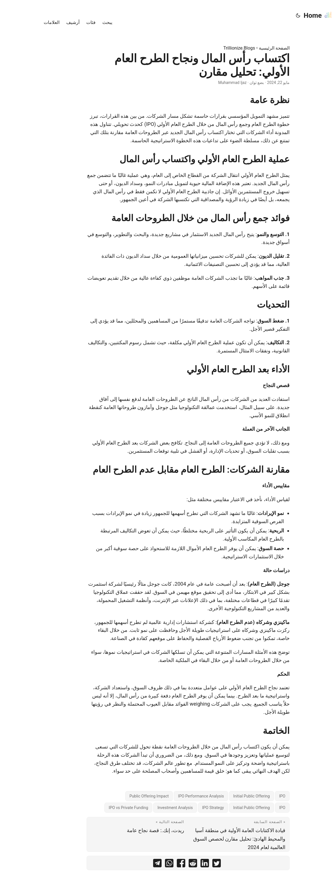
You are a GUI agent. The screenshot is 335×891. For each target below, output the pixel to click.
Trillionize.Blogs (219, 48)
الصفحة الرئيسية (253, 48)
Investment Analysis (154, 807)
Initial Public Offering (231, 796)
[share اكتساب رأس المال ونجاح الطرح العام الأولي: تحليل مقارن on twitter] (196, 864)
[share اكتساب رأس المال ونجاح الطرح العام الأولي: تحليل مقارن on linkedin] (184, 864)
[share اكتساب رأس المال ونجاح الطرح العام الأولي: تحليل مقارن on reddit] (172, 864)
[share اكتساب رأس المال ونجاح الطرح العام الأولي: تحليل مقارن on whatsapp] (148, 864)
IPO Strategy (192, 807)
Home (297, 15)
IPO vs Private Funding (107, 807)
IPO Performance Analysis (180, 796)
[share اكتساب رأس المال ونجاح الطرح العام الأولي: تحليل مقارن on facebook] (160, 864)
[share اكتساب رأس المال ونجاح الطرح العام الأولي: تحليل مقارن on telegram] (137, 864)
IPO (262, 796)
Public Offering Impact (128, 796)
